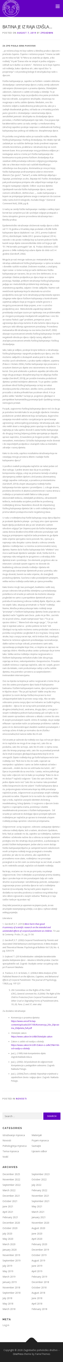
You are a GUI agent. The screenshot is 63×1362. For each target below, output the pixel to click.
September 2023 (41, 1174)
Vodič (5, 1156)
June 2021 (8, 1206)
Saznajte (36, 1145)
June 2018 (37, 1298)
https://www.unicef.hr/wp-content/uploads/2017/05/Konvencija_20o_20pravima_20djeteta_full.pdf (35, 1025)
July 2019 (7, 1265)
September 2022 (11, 1184)
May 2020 (8, 1238)
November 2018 (11, 1287)
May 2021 (37, 1206)
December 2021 (11, 1195)
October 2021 (10, 1201)
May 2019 (8, 1271)
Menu (57, 6)
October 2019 (39, 1255)
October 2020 (10, 1228)
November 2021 (40, 1195)
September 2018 (11, 1292)
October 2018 (39, 1287)
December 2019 (40, 1249)
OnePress (18, 1354)
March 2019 (9, 1276)
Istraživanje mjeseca (14, 1135)
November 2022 (11, 1179)
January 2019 (10, 1282)
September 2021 (41, 1201)
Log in (6, 1325)
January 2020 (10, 1249)
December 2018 (40, 1282)
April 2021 (8, 1211)
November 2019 (11, 1255)
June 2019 (37, 1265)
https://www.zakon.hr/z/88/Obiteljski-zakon (31, 1036)
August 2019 (38, 1260)
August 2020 (38, 1228)
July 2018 (7, 1298)
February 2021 (10, 1217)
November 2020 (40, 1222)
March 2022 (9, 1190)
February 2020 (39, 1244)
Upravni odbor (39, 1151)
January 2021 (39, 1217)
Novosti (21, 1098)
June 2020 (37, 1233)
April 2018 (37, 1303)
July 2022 (36, 1184)
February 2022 (39, 1190)
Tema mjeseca (11, 1151)
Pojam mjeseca (40, 1140)
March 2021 (38, 1211)
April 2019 (37, 1271)
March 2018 (9, 1309)
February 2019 (39, 1276)
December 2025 (11, 1174)
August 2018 (38, 1292)
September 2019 (11, 1260)
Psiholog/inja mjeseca (15, 1145)
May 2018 (8, 1303)
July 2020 (7, 1233)
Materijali (37, 1135)
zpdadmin (46, 32)
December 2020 (11, 1222)
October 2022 (39, 1179)
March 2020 (9, 1244)
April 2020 (37, 1238)
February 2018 (39, 1309)
